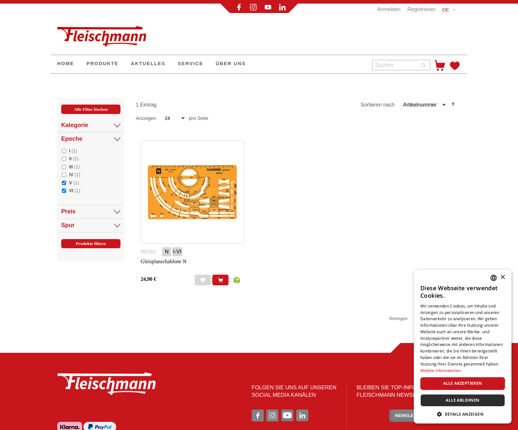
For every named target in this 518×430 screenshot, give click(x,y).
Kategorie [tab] (90, 125)
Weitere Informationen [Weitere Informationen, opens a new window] (440, 370)
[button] (449, 9)
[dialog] (462, 346)
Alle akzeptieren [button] (462, 383)
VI (74, 190)
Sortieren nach (378, 105)
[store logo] (104, 33)
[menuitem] (65, 64)
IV (74, 174)
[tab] (90, 183)
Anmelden (388, 9)
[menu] (209, 64)
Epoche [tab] (90, 139)
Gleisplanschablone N (164, 261)
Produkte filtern (91, 243)
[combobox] (401, 65)
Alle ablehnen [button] (462, 400)
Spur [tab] (90, 225)
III (74, 166)
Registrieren (421, 9)
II (73, 158)
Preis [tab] (90, 211)
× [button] (502, 277)
